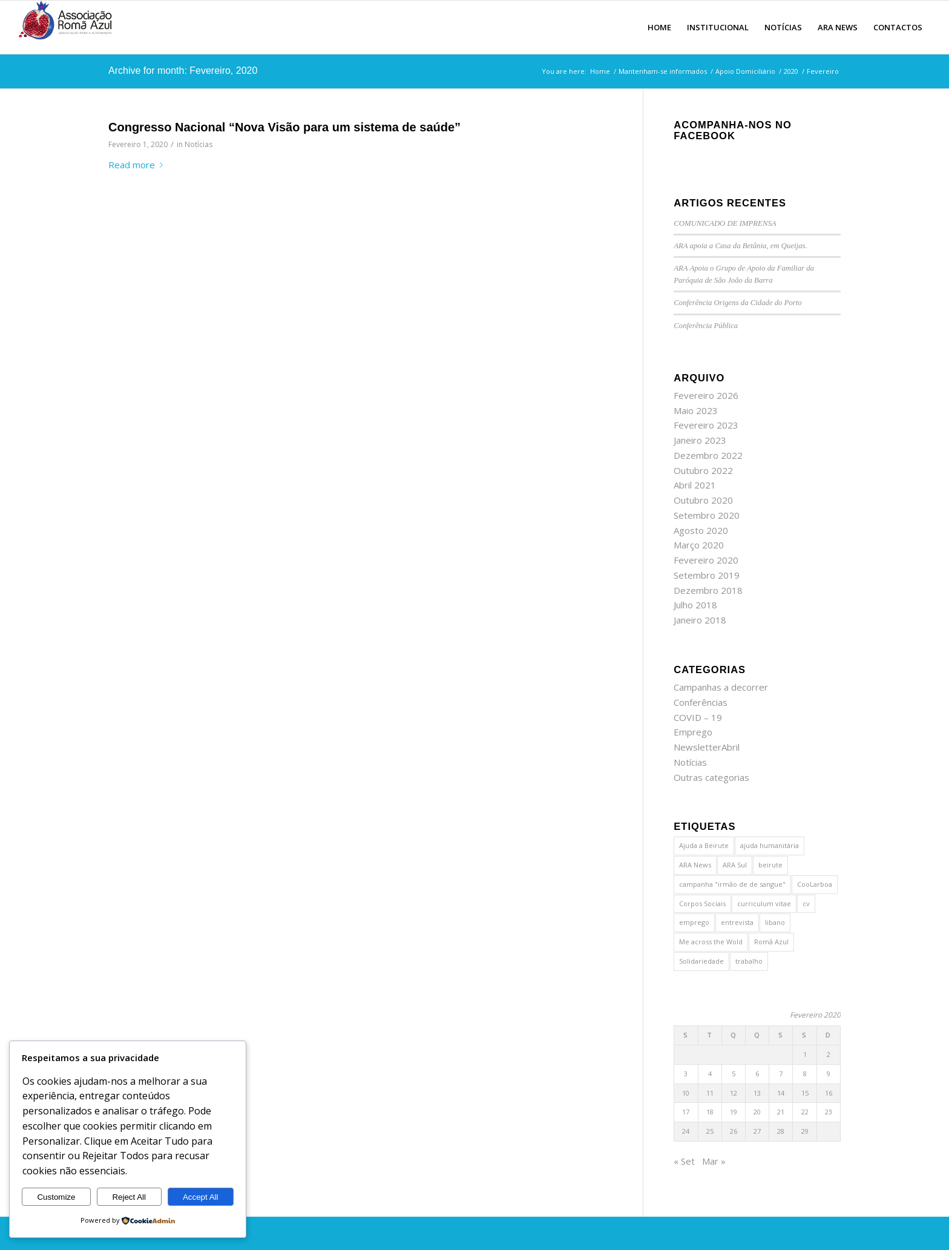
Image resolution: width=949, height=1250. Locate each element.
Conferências (700, 702)
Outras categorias (711, 777)
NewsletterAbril (707, 747)
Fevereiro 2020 (706, 560)
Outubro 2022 (703, 470)
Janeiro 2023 (700, 440)
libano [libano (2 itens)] (775, 922)
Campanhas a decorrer (721, 687)
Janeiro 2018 (700, 620)
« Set (684, 1161)
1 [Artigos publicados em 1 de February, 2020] (805, 1054)
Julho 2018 (695, 605)
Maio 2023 (696, 410)
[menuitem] (659, 27)
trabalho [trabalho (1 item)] (749, 960)
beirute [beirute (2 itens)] (770, 864)
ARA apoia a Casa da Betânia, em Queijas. (740, 246)
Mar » (714, 1161)
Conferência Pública (706, 325)
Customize (56, 1197)
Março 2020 (699, 545)
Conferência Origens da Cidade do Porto (737, 302)
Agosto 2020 (701, 530)
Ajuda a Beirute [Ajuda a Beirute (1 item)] (704, 845)
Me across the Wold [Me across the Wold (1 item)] (711, 941)
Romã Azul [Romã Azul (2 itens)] (771, 941)
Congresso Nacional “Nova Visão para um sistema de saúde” (284, 127)
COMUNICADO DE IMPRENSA (725, 223)
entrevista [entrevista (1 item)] (737, 922)
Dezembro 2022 (708, 455)
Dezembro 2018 (708, 590)
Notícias (198, 144)
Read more (138, 165)
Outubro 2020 (703, 500)
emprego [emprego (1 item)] (694, 922)
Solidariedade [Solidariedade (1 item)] (701, 960)
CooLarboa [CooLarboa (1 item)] (814, 884)
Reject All (129, 1197)
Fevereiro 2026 (706, 395)
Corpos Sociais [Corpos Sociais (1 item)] (702, 903)
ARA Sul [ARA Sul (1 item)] (735, 864)
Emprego (693, 732)
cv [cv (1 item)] (806, 903)
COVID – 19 (698, 717)
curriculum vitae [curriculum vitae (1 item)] (764, 903)
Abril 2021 (695, 485)
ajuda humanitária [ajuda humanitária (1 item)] (769, 845)
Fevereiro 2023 (706, 425)
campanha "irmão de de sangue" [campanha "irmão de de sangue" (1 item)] (732, 884)
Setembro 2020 (707, 515)
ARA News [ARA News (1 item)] (695, 864)
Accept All (200, 1197)
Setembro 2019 (707, 575)
